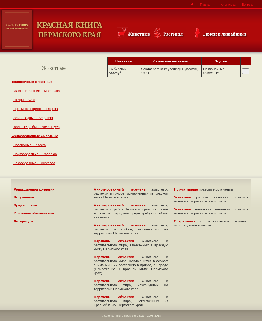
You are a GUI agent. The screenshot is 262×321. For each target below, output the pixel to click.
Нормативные (186, 189)
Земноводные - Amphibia (33, 118)
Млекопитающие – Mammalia (36, 91)
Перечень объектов (114, 241)
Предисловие (25, 205)
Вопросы (248, 4)
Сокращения (184, 221)
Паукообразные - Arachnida (35, 154)
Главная (205, 4)
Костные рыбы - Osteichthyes (36, 127)
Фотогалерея (228, 4)
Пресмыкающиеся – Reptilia (35, 109)
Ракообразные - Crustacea (34, 163)
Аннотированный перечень (120, 189)
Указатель (182, 197)
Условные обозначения (34, 213)
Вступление (24, 197)
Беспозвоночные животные (34, 136)
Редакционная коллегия (34, 189)
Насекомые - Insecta (29, 145)
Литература (24, 221)
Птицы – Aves (24, 100)
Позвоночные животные (31, 82)
